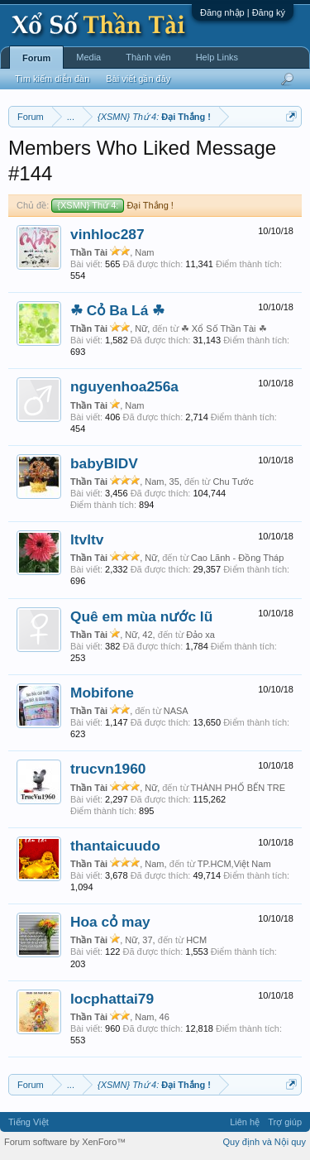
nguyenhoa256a (124, 386)
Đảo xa (200, 635)
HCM (196, 940)
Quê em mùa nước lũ (141, 616)
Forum (36, 58)
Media (88, 57)
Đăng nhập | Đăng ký (242, 12)
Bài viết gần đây (138, 79)
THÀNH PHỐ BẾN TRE (238, 788)
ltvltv (86, 539)
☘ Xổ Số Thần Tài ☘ (224, 328)
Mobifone (102, 692)
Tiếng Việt (28, 1122)
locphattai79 (112, 998)
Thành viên (148, 57)
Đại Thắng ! (112, 205)
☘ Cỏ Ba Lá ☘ (117, 310)
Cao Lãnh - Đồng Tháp (237, 558)
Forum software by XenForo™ (65, 1142)
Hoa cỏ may (110, 921)
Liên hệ (245, 1122)
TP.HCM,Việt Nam (234, 864)
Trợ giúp (285, 1122)
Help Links (217, 57)
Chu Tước (232, 482)
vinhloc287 (107, 234)
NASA (176, 711)
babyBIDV (104, 463)
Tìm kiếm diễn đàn (52, 79)
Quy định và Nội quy (265, 1142)
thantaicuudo (115, 845)
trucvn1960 (108, 768)
